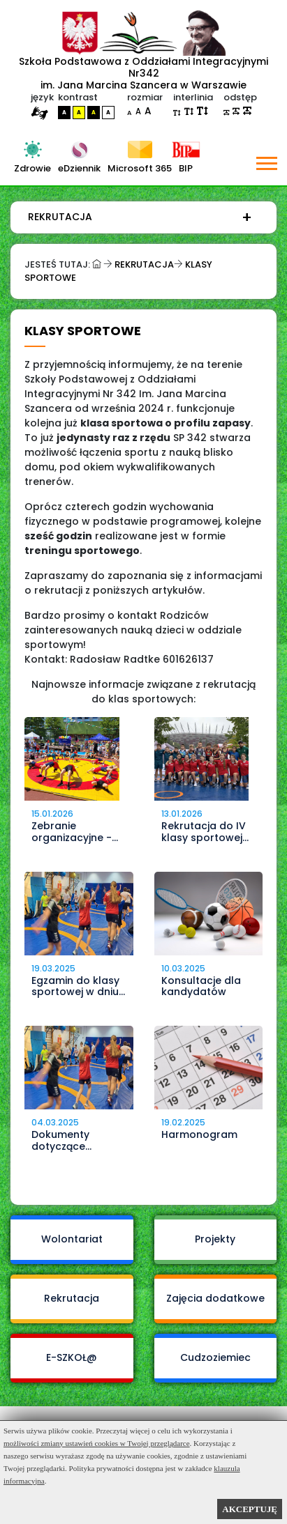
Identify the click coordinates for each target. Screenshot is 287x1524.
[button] (265, 160)
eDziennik (79, 168)
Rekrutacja (60, 217)
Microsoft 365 (140, 168)
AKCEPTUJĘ (249, 1509)
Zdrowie (32, 168)
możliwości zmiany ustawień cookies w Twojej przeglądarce (96, 1443)
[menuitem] (140, 217)
